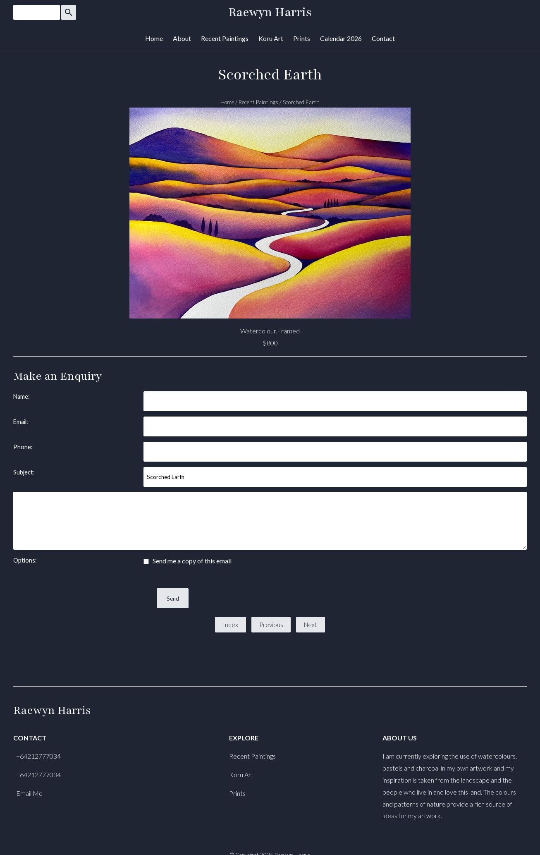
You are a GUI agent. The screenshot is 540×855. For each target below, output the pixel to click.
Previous (271, 624)
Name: (21, 396)
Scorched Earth (301, 102)
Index (230, 624)
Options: (25, 560)
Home (154, 38)
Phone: (23, 446)
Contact (383, 38)
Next (310, 624)
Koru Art (270, 38)
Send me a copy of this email (187, 561)
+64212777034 (38, 756)
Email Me (29, 793)
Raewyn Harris (270, 12)
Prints (301, 38)
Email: (20, 421)
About (182, 38)
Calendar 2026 (341, 38)
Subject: (24, 472)
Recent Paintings (224, 38)
